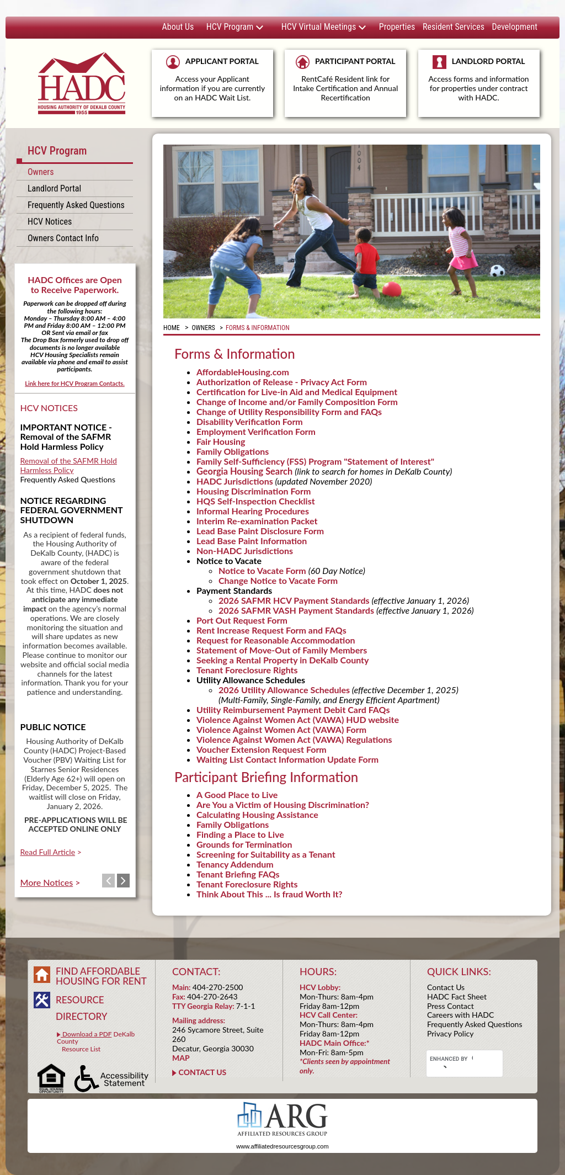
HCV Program (235, 27)
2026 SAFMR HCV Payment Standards (294, 600)
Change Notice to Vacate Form (278, 580)
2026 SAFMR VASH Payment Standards (296, 610)
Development (514, 27)
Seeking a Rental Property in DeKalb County (282, 660)
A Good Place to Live (237, 794)
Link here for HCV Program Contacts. (75, 383)
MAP (181, 1057)
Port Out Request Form (241, 620)
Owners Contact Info (63, 238)
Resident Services (453, 27)
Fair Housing (221, 441)
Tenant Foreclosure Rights (247, 669)
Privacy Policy (450, 1033)
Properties (397, 27)
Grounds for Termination (244, 844)
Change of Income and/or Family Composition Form (297, 401)
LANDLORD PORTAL (479, 83)
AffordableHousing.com (242, 371)
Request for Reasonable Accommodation (275, 640)
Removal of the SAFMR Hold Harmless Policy (68, 465)
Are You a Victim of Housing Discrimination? (282, 804)
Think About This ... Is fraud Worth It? (269, 894)
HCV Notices (50, 221)
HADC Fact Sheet (457, 996)
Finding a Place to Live (240, 834)
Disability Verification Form (249, 421)
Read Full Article (48, 852)
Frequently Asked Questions (76, 205)
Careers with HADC (460, 1014)
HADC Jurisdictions (234, 481)
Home (171, 328)
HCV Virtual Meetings (323, 27)
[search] (451, 1059)
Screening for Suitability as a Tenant (265, 854)
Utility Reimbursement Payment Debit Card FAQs (293, 709)
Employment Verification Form (256, 431)
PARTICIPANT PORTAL (345, 78)
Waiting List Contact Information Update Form (287, 759)
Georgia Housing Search (244, 471)
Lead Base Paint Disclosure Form (260, 530)
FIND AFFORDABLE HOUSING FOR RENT (101, 976)
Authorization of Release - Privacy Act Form (281, 381)
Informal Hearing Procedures (252, 511)
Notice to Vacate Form (263, 570)
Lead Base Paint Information (251, 540)
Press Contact (450, 1006)
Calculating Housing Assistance (257, 814)
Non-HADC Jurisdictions (244, 550)
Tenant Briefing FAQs (238, 874)
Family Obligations (232, 451)
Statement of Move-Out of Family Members (281, 650)
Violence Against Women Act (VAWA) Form (281, 729)
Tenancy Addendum (235, 864)
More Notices (46, 882)
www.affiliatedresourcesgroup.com (282, 1146)
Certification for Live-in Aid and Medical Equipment (296, 391)
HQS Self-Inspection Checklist (255, 501)
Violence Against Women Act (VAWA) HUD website (297, 719)
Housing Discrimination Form (253, 491)
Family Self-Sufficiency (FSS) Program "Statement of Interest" (315, 461)
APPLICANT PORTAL (212, 78)
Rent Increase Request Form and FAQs (271, 630)
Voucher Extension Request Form (261, 749)
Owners (41, 172)
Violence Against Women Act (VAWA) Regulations (294, 739)
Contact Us (446, 987)
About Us (178, 27)
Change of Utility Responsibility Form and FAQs (289, 411)
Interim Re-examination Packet (256, 520)
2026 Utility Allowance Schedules (284, 689)
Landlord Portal (54, 188)
